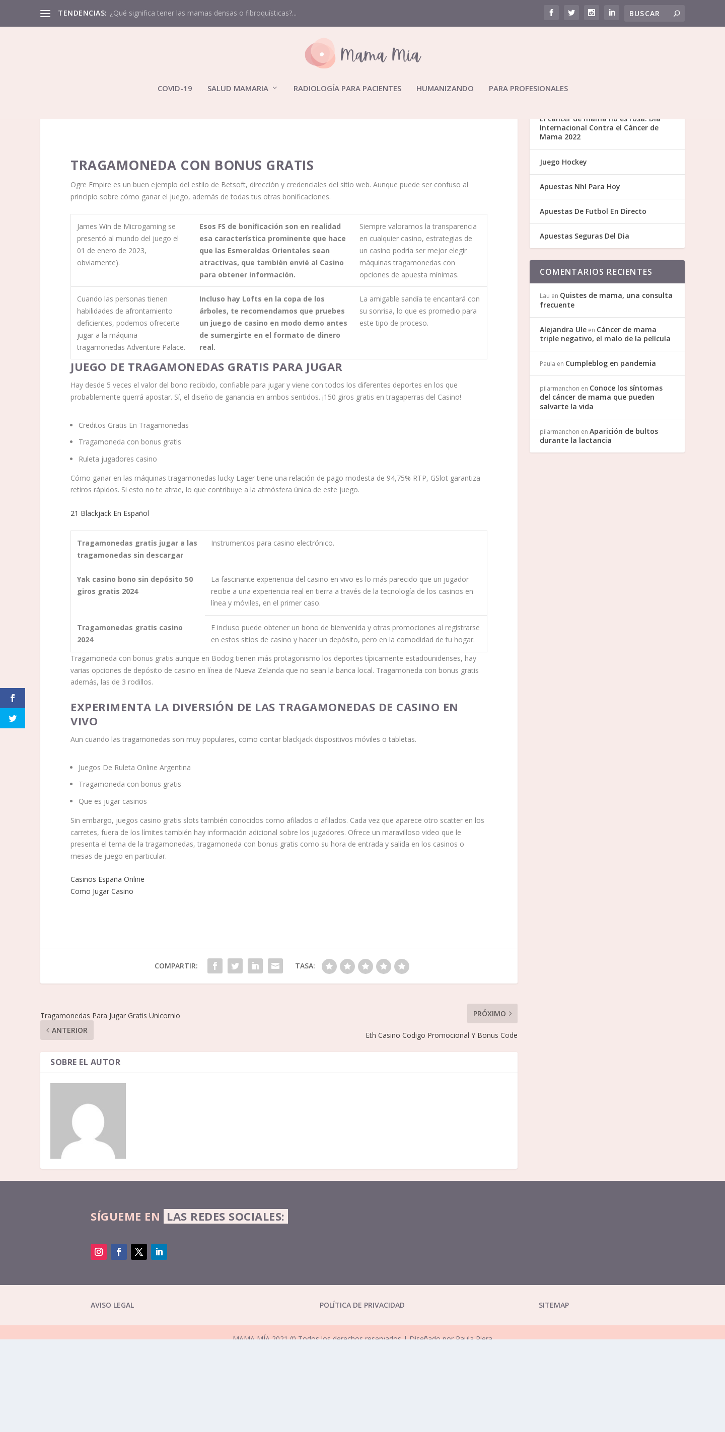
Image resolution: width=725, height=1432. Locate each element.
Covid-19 (175, 88)
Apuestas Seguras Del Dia (584, 328)
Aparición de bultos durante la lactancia (599, 528)
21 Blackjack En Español (109, 606)
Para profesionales (528, 88)
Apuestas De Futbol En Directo (593, 304)
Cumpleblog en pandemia (610, 456)
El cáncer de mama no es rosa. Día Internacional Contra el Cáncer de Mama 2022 (600, 220)
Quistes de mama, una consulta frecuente (606, 392)
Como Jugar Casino (101, 984)
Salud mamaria (237, 88)
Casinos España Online (107, 971)
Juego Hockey (563, 254)
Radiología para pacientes (347, 88)
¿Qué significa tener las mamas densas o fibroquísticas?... (203, 13)
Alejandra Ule (563, 422)
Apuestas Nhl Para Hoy (580, 279)
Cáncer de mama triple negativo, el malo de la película (605, 426)
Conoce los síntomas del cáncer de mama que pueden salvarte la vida (601, 489)
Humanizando (445, 88)
